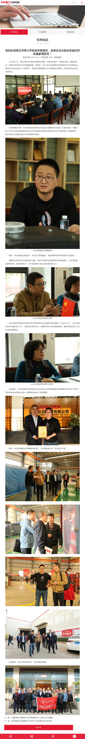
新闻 (41, 43)
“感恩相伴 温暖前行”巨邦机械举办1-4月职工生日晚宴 (32, 718)
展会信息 (70, 32)
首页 (37, 43)
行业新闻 (42, 32)
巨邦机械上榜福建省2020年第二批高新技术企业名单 (31, 721)
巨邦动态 (14, 32)
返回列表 (39, 727)
